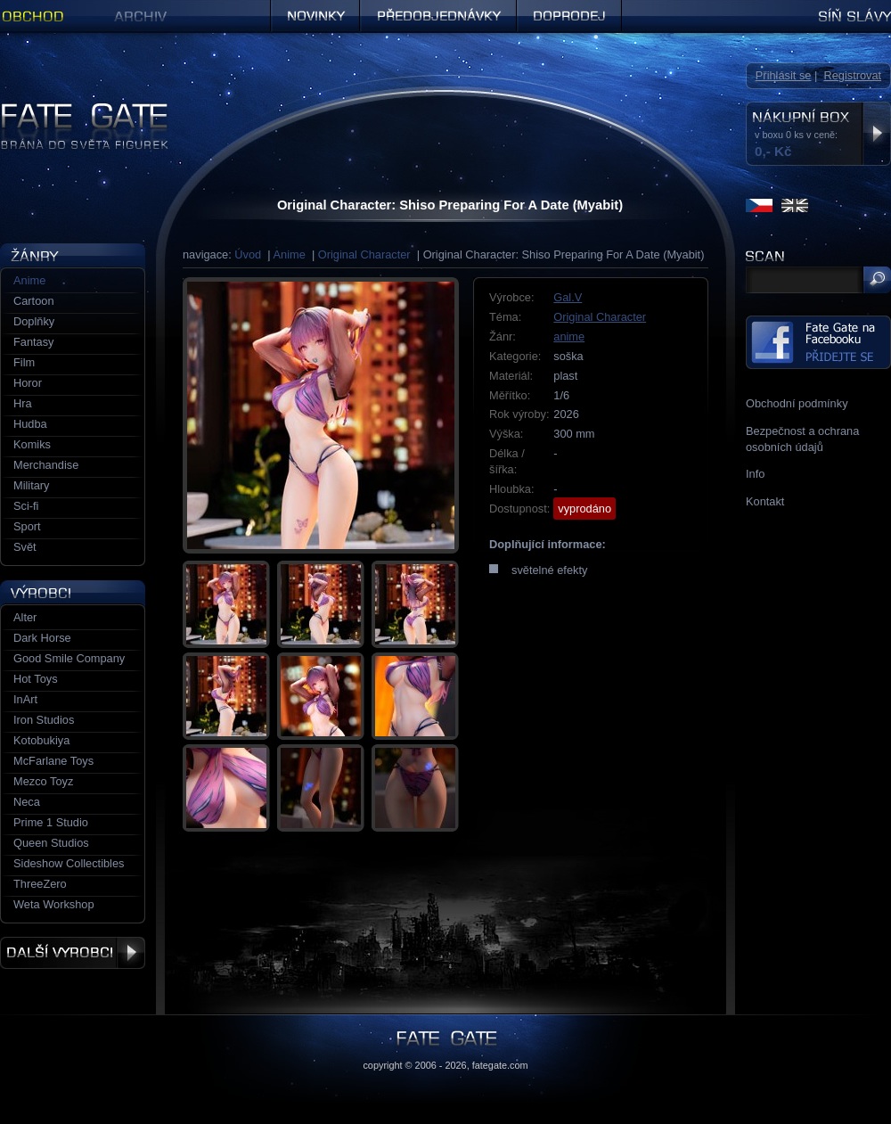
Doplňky (33, 321)
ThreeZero (40, 883)
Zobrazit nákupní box (876, 134)
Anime (290, 254)
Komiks (32, 444)
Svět (25, 547)
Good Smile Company (69, 658)
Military (31, 485)
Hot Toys (35, 678)
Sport (27, 526)
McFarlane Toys (53, 760)
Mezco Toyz (43, 781)
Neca (26, 801)
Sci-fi (25, 506)
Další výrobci (72, 953)
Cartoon (33, 301)
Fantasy (33, 342)
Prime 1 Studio (50, 822)
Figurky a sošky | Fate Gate (69, 109)
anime (568, 336)
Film (24, 362)
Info (755, 473)
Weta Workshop (53, 904)
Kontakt (765, 501)
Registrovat (852, 75)
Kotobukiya (41, 740)
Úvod (247, 254)
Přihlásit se (784, 75)
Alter (25, 617)
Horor (27, 383)
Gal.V (567, 297)
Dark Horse (42, 637)
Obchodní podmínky (797, 403)
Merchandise (45, 465)
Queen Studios (51, 842)
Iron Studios (43, 719)
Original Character (364, 254)
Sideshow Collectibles (68, 863)
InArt (25, 699)
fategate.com (500, 1065)
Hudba (30, 424)
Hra (22, 403)
